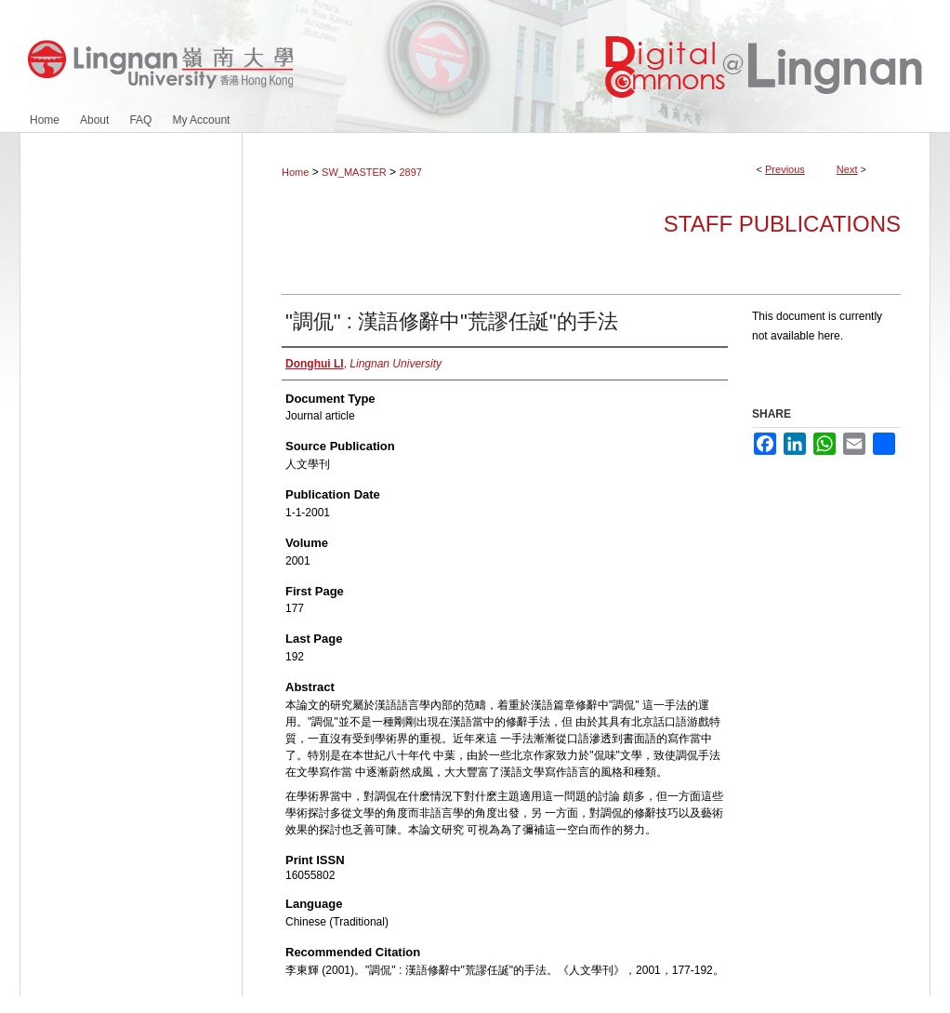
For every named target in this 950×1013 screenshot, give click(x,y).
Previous (785, 169)
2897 (410, 172)
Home (295, 172)
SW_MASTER (354, 172)
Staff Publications (782, 223)
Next (847, 169)
